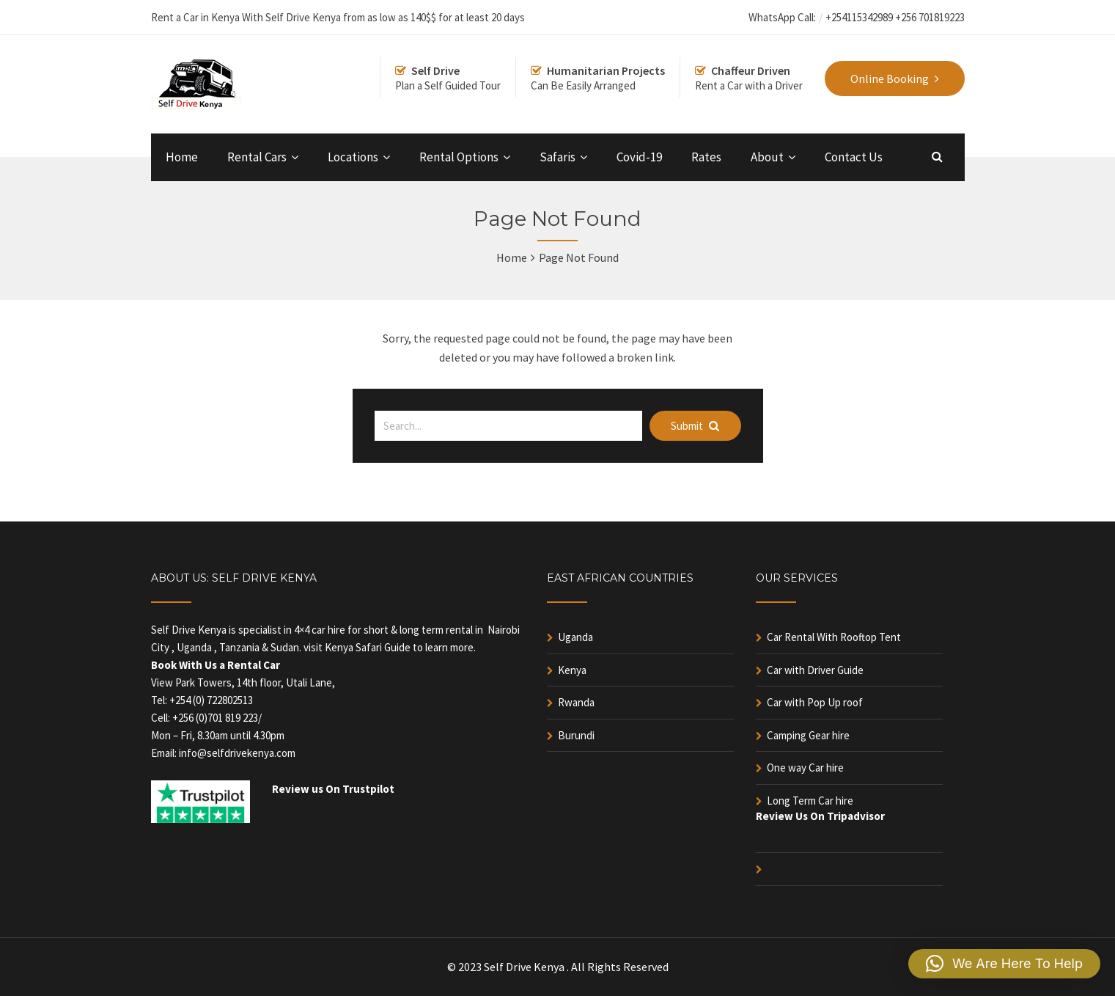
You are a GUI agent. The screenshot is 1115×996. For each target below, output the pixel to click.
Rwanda (576, 702)
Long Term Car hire (810, 801)
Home (182, 157)
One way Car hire (805, 768)
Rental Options (458, 157)
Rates (706, 157)
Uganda (194, 647)
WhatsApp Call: (782, 17)
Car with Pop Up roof (815, 702)
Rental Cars (257, 157)
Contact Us (854, 157)
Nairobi (503, 630)
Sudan (285, 647)
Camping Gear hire (808, 735)
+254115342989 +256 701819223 (895, 17)
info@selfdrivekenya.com (237, 753)
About (767, 157)
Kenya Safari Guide (368, 647)
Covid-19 (639, 157)
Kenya (572, 670)
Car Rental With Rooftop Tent (834, 637)
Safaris (557, 157)
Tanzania (239, 647)
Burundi (576, 735)
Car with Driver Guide (815, 670)
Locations (353, 157)
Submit (695, 426)
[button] (1004, 963)
